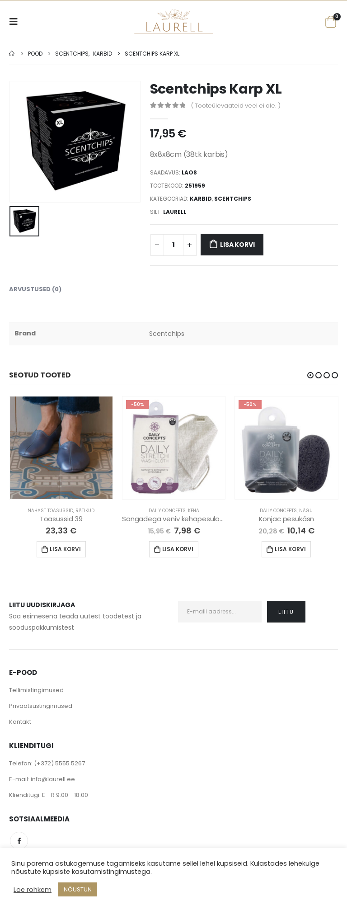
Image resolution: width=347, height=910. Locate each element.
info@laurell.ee (53, 779)
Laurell (174, 212)
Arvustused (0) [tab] (35, 289)
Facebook (19, 841)
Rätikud (84, 510)
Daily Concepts (167, 510)
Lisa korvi (237, 244)
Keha (193, 510)
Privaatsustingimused (40, 706)
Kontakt (20, 721)
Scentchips (232, 199)
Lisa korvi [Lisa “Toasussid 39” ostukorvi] (65, 549)
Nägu (306, 510)
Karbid (201, 199)
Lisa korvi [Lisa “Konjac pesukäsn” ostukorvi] (290, 549)
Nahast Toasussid (50, 510)
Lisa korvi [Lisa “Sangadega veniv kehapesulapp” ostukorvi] (177, 549)
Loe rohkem (33, 890)
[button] (310, 375)
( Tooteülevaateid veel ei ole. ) (236, 105)
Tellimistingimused (36, 690)
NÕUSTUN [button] (78, 889)
